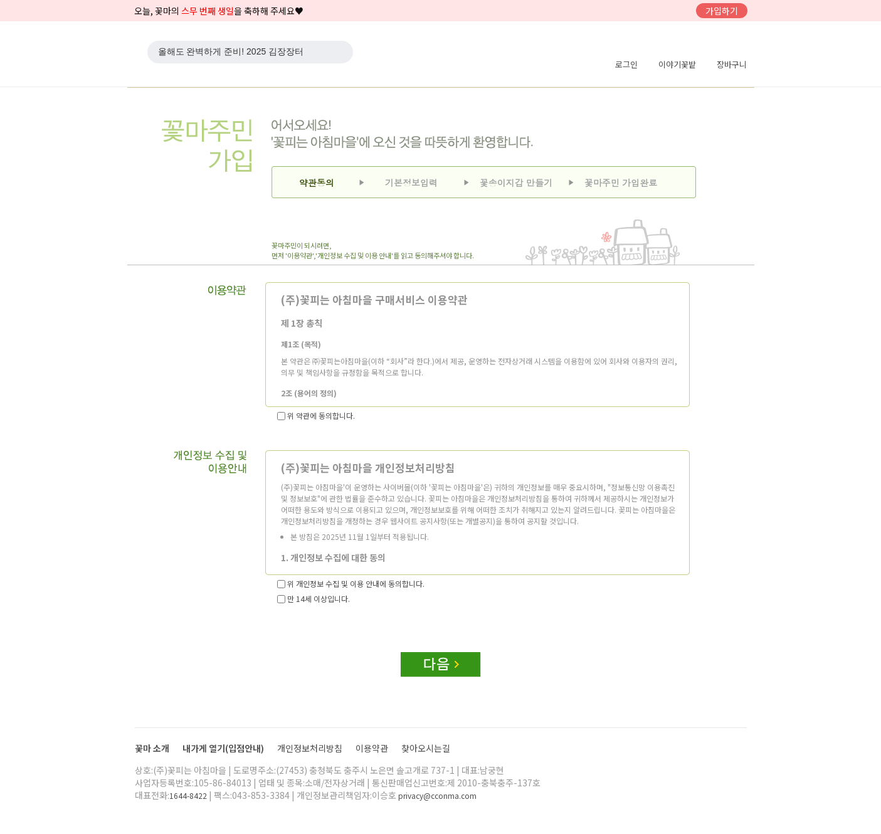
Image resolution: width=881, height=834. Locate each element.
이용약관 (373, 748)
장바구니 (732, 64)
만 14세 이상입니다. (313, 598)
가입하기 (721, 10)
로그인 (626, 64)
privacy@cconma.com (437, 795)
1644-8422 (188, 795)
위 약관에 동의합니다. (316, 415)
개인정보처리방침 (310, 748)
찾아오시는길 (425, 748)
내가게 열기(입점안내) (224, 748)
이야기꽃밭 (677, 64)
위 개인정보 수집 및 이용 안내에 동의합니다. (351, 583)
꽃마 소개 (153, 748)
